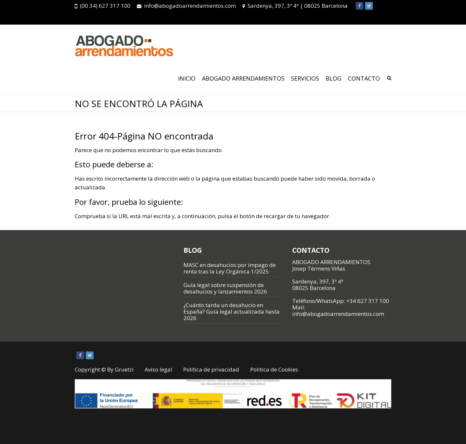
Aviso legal (158, 369)
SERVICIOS (305, 78)
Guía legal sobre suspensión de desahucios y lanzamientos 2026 (225, 288)
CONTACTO (364, 78)
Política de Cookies (274, 369)
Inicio (186, 78)
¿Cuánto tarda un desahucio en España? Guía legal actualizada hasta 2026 (231, 311)
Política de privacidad (211, 369)
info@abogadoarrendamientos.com (190, 5)
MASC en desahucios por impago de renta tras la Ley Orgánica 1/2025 (229, 268)
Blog (333, 78)
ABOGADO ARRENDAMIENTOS (243, 78)
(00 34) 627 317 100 (105, 5)
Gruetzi (124, 369)
